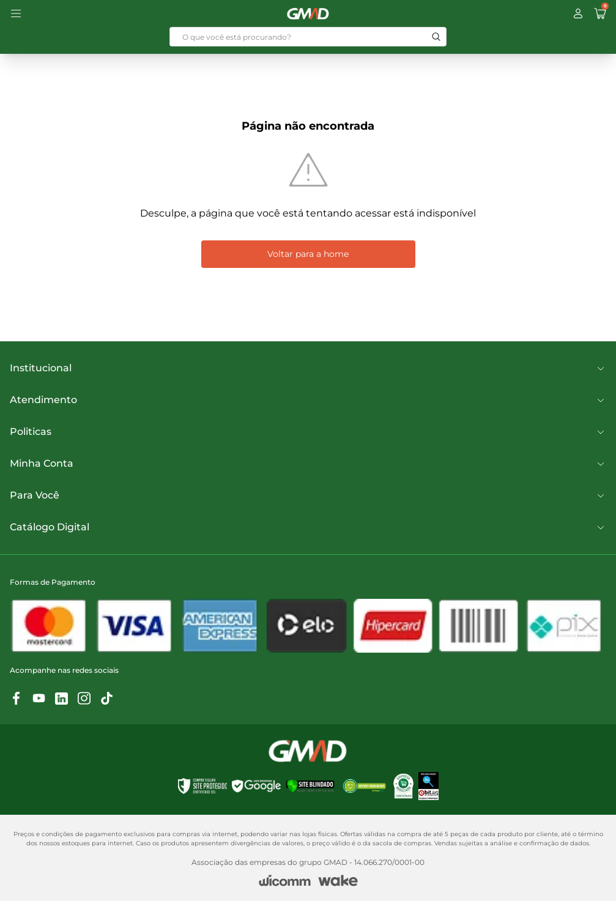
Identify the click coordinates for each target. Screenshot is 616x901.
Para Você (308, 495)
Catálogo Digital (308, 527)
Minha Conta (308, 464)
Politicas (308, 432)
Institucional (308, 368)
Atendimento (308, 400)
